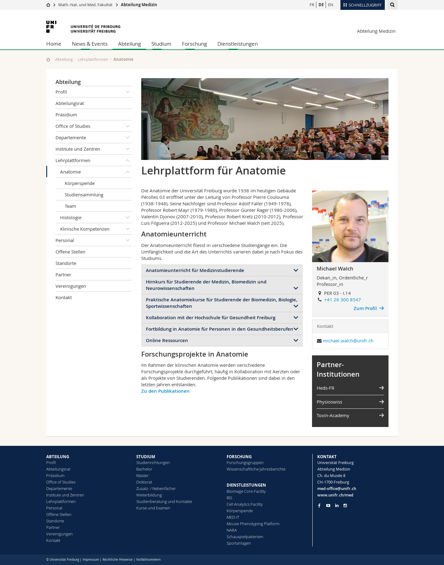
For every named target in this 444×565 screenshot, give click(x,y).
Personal (94, 240)
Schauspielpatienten (245, 536)
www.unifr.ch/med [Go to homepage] (335, 495)
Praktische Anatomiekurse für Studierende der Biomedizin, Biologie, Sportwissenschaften (221, 302)
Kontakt (64, 297)
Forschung (194, 43)
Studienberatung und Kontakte (164, 501)
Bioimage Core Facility (246, 491)
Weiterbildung (149, 495)
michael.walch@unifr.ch (348, 340)
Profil (94, 91)
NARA (232, 530)
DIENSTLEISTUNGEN (246, 485)
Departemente (94, 137)
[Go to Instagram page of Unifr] (345, 506)
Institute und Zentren (94, 148)
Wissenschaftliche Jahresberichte (256, 469)
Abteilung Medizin (139, 4)
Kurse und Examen (153, 508)
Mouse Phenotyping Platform (253, 523)
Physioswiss (329, 402)
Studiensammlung (84, 194)
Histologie (96, 217)
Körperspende (80, 183)
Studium (161, 43)
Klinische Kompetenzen (96, 228)
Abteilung (129, 43)
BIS (229, 497)
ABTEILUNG (57, 456)
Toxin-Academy (333, 415)
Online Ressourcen (167, 340)
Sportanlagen (239, 543)
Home (53, 43)
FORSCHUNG (239, 456)
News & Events (90, 43)
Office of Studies (94, 126)
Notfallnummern (148, 560)
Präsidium (66, 114)
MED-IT (233, 517)
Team (70, 206)
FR (312, 4)
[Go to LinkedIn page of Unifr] (337, 506)
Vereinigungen (71, 286)
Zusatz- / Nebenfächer (156, 488)
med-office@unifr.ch (336, 488)
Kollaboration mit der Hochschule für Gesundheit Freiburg (210, 317)
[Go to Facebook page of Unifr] (319, 505)
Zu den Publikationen (165, 391)
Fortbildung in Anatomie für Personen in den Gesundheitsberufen (219, 329)
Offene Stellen (70, 252)
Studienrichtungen (153, 462)
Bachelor (144, 469)
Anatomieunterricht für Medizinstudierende (195, 270)
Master (142, 475)
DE (321, 4)
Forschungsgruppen (245, 462)
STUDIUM (145, 456)
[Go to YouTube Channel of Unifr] (328, 506)
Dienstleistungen (237, 43)
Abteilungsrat (70, 103)
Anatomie (96, 171)
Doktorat (144, 482)
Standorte (66, 263)
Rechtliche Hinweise (118, 560)
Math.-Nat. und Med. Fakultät (85, 4)
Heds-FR (325, 388)
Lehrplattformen (93, 59)
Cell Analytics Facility (245, 504)
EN (330, 4)
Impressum (91, 560)
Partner (63, 274)
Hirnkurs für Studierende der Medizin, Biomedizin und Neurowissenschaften (206, 284)
